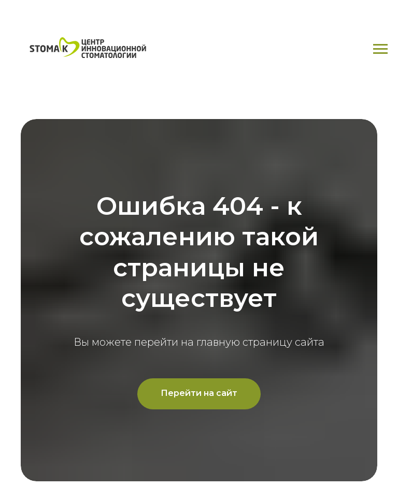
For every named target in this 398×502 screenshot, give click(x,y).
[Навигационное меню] (380, 49)
